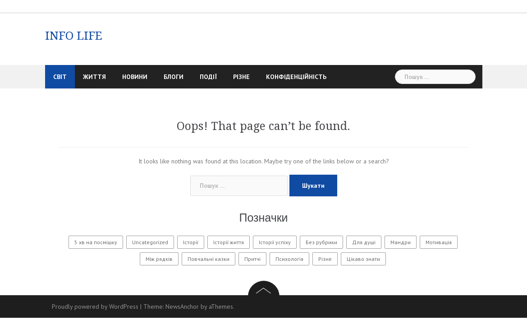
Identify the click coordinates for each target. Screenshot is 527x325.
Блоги (173, 77)
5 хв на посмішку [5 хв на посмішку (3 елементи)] (95, 242)
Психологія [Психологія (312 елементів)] (289, 258)
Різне (241, 77)
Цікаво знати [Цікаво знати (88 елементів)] (363, 258)
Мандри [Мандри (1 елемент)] (400, 242)
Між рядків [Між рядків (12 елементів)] (159, 258)
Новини (134, 77)
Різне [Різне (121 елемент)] (325, 258)
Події (208, 77)
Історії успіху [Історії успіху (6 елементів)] (275, 242)
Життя (94, 77)
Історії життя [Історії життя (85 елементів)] (228, 242)
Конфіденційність (296, 77)
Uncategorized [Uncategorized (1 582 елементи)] (150, 242)
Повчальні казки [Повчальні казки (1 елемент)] (208, 258)
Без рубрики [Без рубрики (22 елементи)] (321, 242)
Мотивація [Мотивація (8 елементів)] (439, 242)
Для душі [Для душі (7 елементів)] (364, 242)
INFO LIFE (73, 35)
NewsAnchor (182, 306)
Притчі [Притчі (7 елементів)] (252, 258)
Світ (60, 77)
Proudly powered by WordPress (95, 306)
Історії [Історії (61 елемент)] (190, 242)
